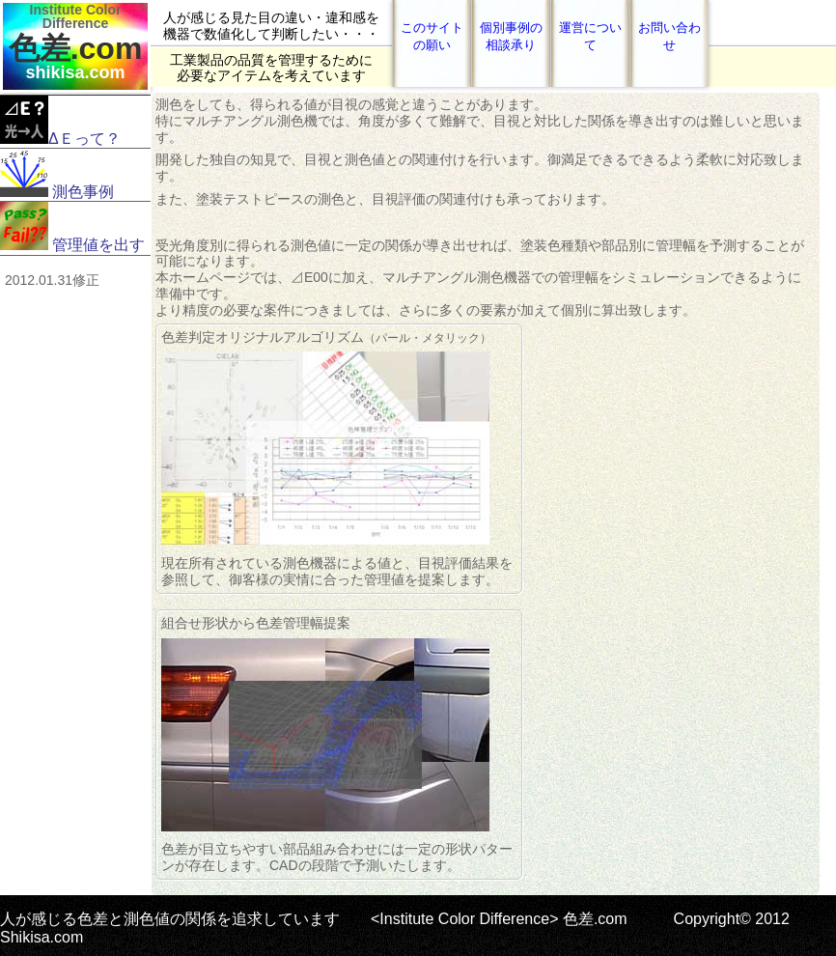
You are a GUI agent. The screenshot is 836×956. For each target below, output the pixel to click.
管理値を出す (72, 227)
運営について (590, 36)
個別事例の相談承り (511, 36)
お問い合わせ (669, 36)
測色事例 (57, 174)
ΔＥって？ (60, 121)
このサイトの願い (432, 36)
